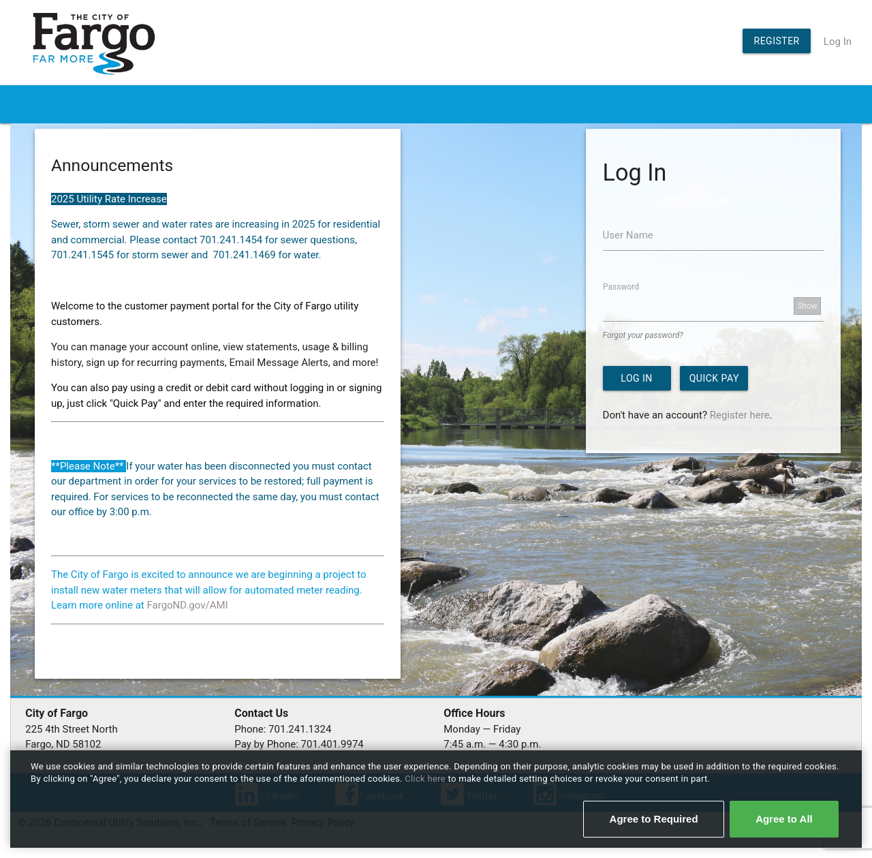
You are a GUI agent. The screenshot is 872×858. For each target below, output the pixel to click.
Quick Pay (714, 378)
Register (777, 40)
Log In (838, 41)
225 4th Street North (71, 729)
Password (621, 286)
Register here (740, 415)
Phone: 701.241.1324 (282, 729)
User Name (628, 235)
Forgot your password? (643, 335)
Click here (426, 778)
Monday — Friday (481, 729)
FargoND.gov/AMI (187, 605)
